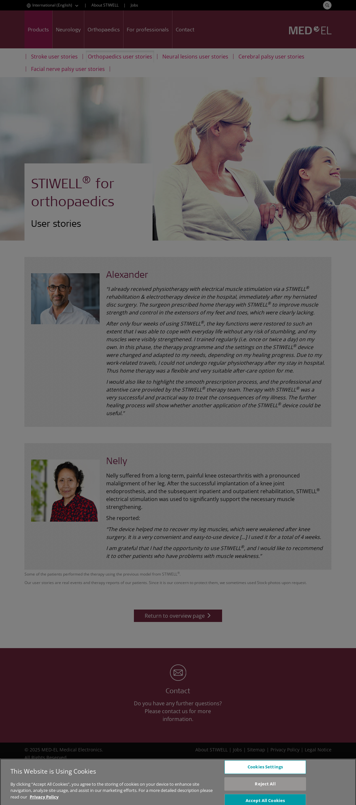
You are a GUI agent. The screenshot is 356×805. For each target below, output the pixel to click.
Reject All (265, 787)
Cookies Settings (265, 770)
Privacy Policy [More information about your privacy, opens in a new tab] (44, 800)
